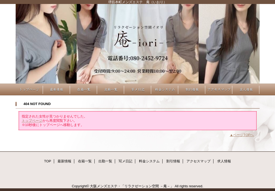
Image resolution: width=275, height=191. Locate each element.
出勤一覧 (110, 90)
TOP (29, 90)
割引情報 (191, 90)
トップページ (32, 121)
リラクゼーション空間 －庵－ (138, 44)
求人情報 (245, 90)
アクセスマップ (218, 90)
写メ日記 (137, 90)
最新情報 (56, 90)
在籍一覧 (83, 90)
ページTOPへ (243, 135)
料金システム (164, 90)
